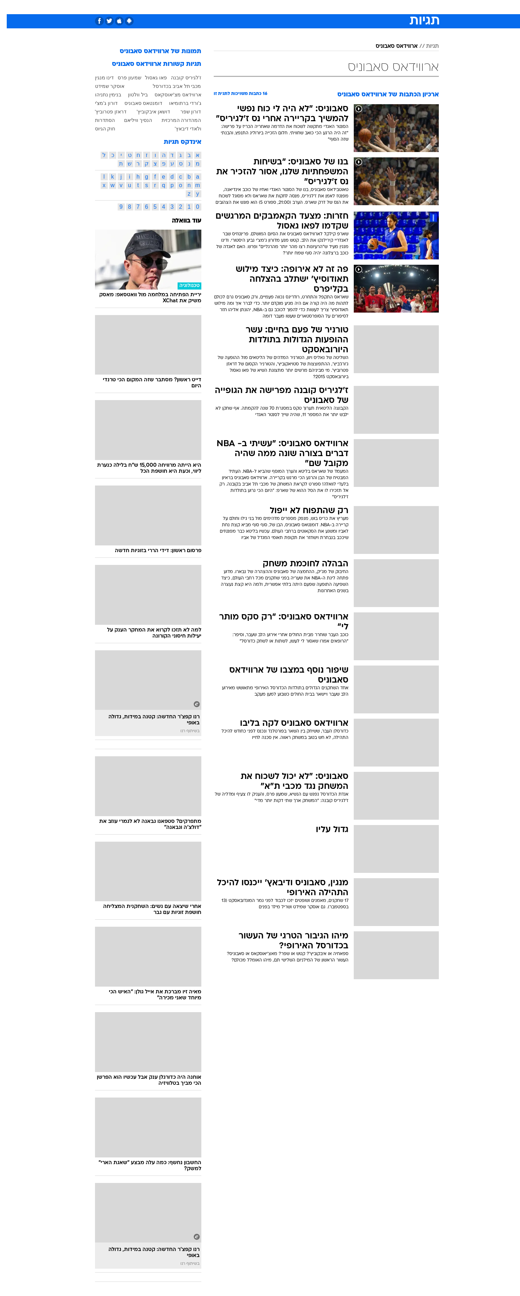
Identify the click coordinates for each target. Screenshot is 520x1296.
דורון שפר (184, 111)
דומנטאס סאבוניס (137, 103)
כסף (296, 7)
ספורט (361, 7)
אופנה (179, 7)
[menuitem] (381, 7)
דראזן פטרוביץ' (104, 111)
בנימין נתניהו (101, 94)
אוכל (278, 7)
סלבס (316, 7)
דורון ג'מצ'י (99, 103)
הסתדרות (98, 120)
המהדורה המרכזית (175, 120)
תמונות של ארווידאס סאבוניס (154, 52)
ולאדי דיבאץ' (181, 128)
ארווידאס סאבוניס (390, 46)
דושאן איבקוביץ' (147, 111)
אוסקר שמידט (103, 86)
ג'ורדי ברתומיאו (178, 103)
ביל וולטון (131, 94)
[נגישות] (9, 7)
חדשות (386, 7)
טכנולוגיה (205, 7)
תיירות (231, 7)
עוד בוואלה (180, 221)
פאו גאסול (149, 77)
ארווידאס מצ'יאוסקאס (171, 94)
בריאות (256, 7)
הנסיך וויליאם (131, 120)
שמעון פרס (123, 77)
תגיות (425, 46)
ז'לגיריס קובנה (179, 77)
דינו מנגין (97, 77)
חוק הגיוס (98, 128)
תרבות (338, 7)
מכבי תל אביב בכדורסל (170, 86)
